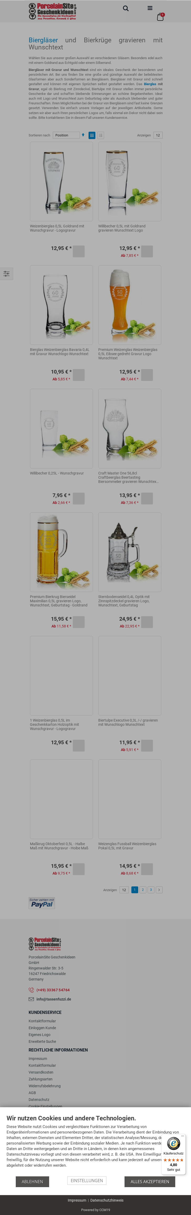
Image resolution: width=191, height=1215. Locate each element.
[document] (95, 1145)
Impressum (77, 1200)
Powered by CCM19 (95, 1210)
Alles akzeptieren (150, 1181)
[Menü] (182, 1137)
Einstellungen (87, 1180)
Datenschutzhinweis (106, 1200)
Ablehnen (32, 1181)
